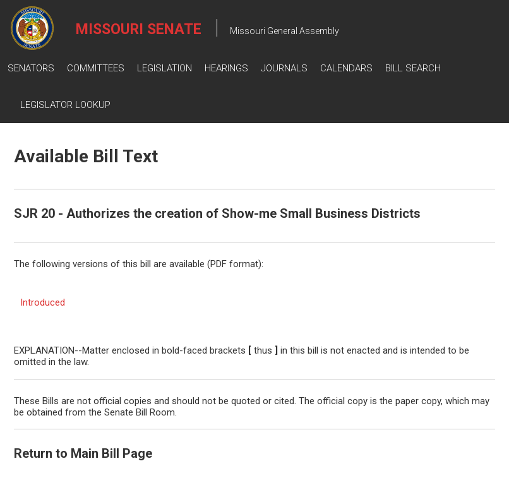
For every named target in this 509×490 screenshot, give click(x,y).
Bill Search (413, 68)
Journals (284, 68)
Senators (31, 68)
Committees (95, 68)
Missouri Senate (138, 29)
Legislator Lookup (65, 105)
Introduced (42, 302)
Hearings (226, 68)
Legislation (164, 68)
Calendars (346, 68)
